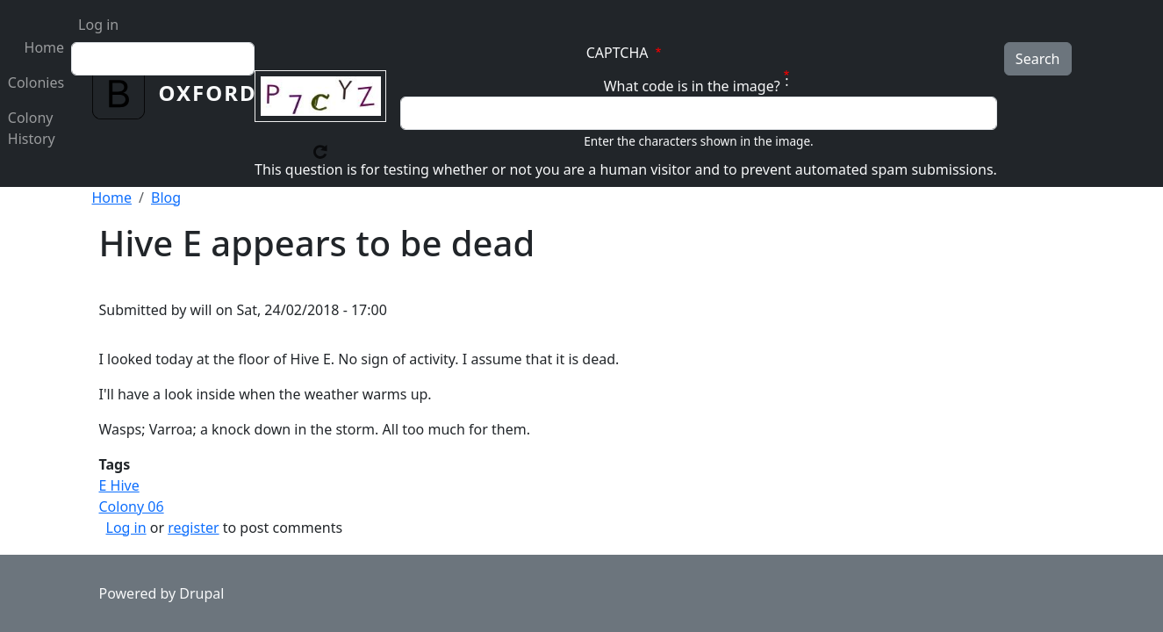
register (193, 527)
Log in (98, 24)
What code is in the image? (692, 86)
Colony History (31, 128)
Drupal (201, 593)
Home (45, 47)
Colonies (36, 82)
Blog (166, 197)
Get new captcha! (320, 152)
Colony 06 (131, 506)
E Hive (119, 485)
